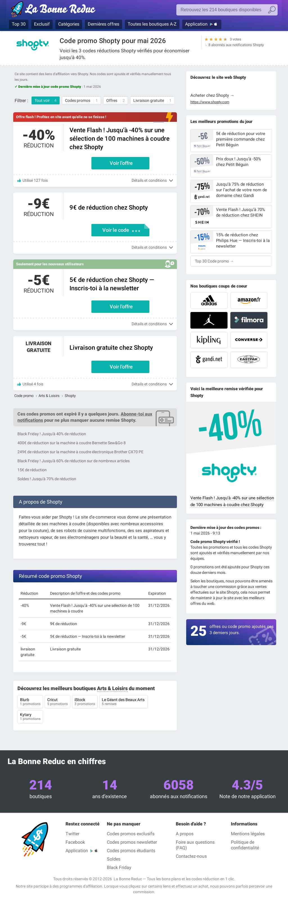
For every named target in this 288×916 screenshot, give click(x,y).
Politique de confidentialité (245, 844)
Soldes (113, 859)
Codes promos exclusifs (130, 833)
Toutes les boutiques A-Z (152, 24)
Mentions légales (248, 833)
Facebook (75, 842)
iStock (85, 702)
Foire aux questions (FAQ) (195, 844)
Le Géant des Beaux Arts (123, 702)
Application (196, 24)
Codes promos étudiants (131, 850)
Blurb (30, 702)
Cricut (57, 702)
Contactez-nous (191, 856)
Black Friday (119, 867)
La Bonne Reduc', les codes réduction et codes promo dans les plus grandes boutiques (54, 10)
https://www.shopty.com (209, 102)
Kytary (30, 717)
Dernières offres (103, 24)
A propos (185, 833)
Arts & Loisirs (49, 396)
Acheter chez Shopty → (212, 95)
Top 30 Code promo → (214, 261)
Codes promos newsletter (132, 842)
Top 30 (19, 24)
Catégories (68, 24)
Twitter (72, 833)
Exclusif (42, 24)
